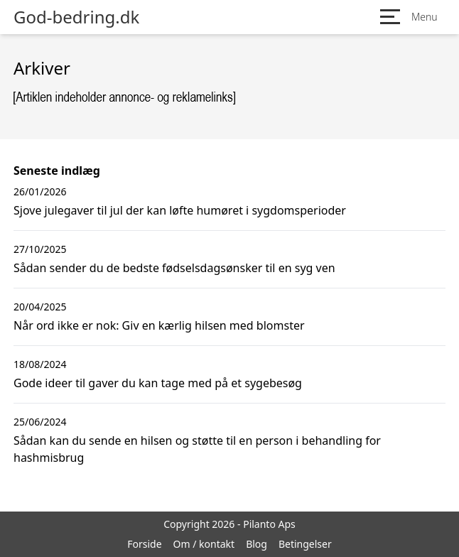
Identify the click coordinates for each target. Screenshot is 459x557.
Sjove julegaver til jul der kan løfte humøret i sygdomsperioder (180, 210)
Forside (144, 544)
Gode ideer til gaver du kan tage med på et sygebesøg (158, 383)
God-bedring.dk (76, 17)
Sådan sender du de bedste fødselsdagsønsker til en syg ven (174, 268)
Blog (256, 544)
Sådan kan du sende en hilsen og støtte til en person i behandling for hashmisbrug (197, 449)
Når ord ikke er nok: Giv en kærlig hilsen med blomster (159, 325)
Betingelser (305, 544)
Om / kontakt (204, 544)
